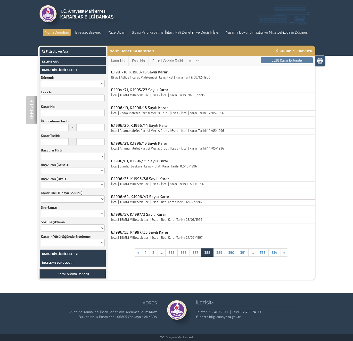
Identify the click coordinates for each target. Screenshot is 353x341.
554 (274, 252)
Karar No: (48, 106)
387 (195, 252)
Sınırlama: (49, 207)
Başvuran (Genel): (55, 165)
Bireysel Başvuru (88, 32)
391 (242, 252)
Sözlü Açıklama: (53, 222)
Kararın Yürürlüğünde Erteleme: (66, 236)
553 (262, 252)
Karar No (118, 61)
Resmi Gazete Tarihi (167, 61)
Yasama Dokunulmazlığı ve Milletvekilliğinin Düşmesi (267, 32)
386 (183, 252)
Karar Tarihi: (50, 136)
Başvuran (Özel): (54, 179)
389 (219, 252)
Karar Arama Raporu (73, 274)
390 (231, 252)
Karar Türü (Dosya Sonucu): (62, 193)
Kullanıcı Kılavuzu (293, 50)
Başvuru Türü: (52, 150)
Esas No (138, 61)
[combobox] (73, 170)
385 (171, 252)
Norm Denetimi (57, 32)
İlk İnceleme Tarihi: (55, 121)
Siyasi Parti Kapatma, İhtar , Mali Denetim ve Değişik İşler (175, 32)
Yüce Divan (116, 32)
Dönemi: (47, 77)
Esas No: (47, 92)
